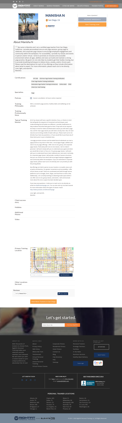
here (53, 379)
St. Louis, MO (83, 405)
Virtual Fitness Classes (40, 366)
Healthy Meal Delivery (80, 357)
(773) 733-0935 (69, 379)
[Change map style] (34, 249)
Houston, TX (50, 405)
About (35, 344)
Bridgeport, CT (34, 407)
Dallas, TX (49, 400)
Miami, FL (66, 398)
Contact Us (56, 352)
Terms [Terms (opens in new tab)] (72, 272)
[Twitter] (16, 1)
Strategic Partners (79, 346)
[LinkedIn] (19, 1)
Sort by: (21, 293)
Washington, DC (84, 407)
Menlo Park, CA (51, 409)
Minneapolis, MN (68, 402)
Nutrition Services (79, 354)
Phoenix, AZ (66, 409)
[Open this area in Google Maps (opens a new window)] (38, 272)
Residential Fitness (59, 346)
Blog (54, 354)
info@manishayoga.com (42, 185)
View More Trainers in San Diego (43, 301)
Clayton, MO (50, 398)
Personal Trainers (79, 344)
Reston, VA (82, 398)
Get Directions (64, 275)
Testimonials (37, 354)
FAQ (54, 359)
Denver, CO (50, 402)
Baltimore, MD (34, 402)
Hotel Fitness (57, 349)
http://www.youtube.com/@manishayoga (42, 189)
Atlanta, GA (33, 398)
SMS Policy (36, 349)
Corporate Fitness (59, 344)
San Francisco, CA (84, 402)
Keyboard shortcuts (51, 272)
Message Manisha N (92, 19)
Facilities (76, 349)
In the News (77, 352)
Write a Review (62, 294)
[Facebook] (13, 1)
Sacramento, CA (84, 400)
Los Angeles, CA (51, 407)
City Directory (57, 357)
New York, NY (67, 407)
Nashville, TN (67, 405)
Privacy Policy (37, 346)
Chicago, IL (33, 409)
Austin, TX (33, 400)
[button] (52, 258)
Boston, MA (33, 405)
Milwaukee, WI (67, 400)
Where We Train (38, 352)
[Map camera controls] (71, 263)
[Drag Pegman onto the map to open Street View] (71, 269)
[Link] (21, 5)
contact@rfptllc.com (63, 381)
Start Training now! (92, 24)
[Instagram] (22, 1)
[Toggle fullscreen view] (32, 270)
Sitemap (55, 362)
